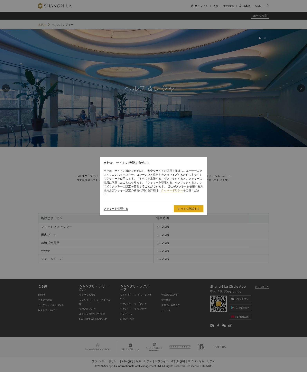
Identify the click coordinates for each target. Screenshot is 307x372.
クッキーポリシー (172, 190)
